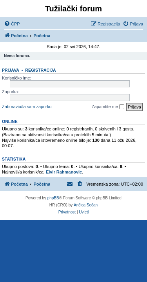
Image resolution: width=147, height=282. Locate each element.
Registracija (40, 70)
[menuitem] (12, 24)
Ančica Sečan (86, 205)
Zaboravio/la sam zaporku (27, 106)
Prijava (10, 70)
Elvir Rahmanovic (64, 172)
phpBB (53, 198)
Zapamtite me (108, 107)
